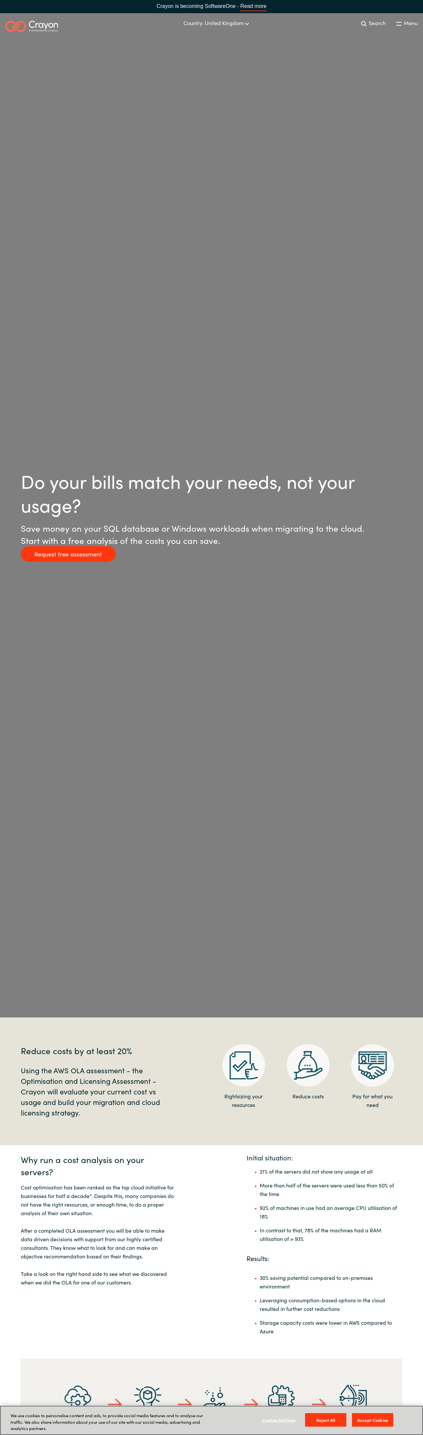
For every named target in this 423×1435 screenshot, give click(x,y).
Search (373, 22)
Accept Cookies (372, 1420)
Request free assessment (68, 554)
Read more (253, 6)
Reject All (325, 1420)
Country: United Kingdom (216, 22)
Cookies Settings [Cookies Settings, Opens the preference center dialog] (278, 1420)
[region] (211, 1420)
